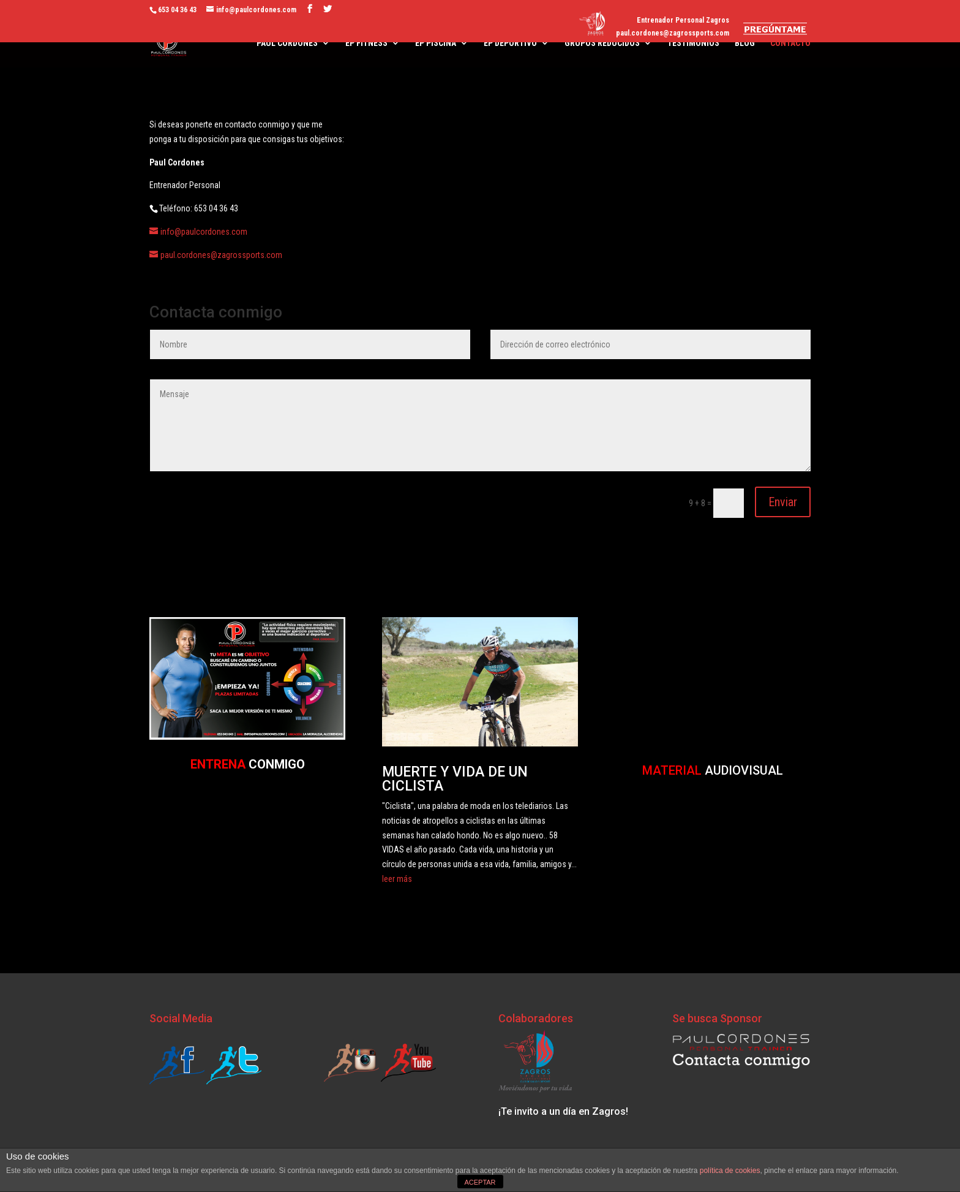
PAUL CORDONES (287, 43)
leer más (397, 879)
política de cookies (730, 1170)
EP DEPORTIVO (510, 43)
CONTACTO (790, 43)
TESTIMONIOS (693, 43)
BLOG (745, 43)
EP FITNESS (366, 43)
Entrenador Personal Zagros (683, 21)
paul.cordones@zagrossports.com (672, 33)
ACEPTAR (479, 1182)
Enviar (782, 502)
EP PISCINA (435, 43)
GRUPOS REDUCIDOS (602, 43)
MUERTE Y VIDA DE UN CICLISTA (455, 779)
